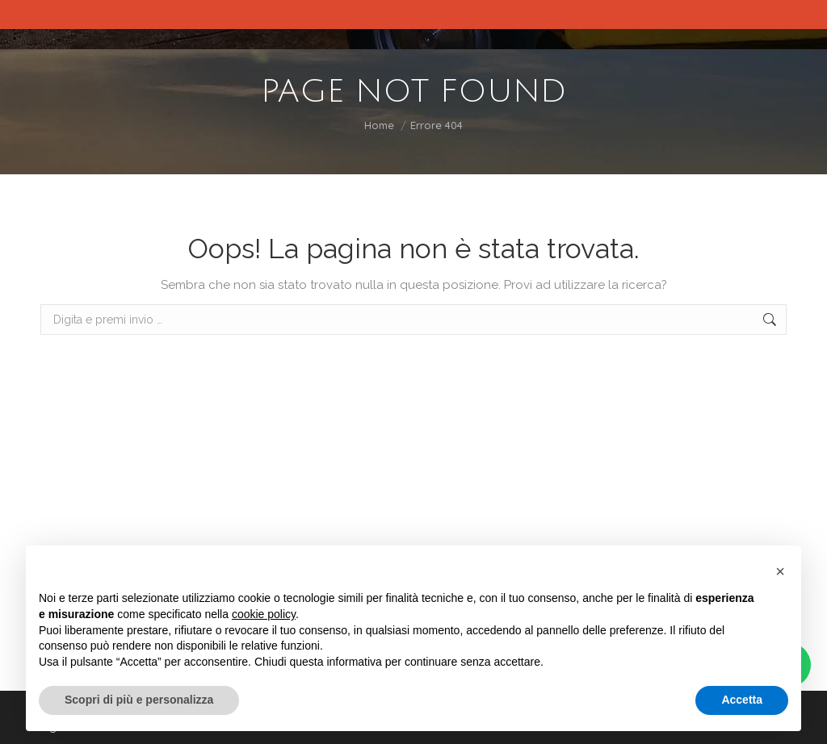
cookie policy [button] (264, 614)
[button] (780, 571)
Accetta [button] (741, 699)
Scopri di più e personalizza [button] (139, 699)
